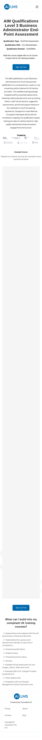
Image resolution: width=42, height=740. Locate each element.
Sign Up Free (21, 67)
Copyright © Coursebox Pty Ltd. (11, 725)
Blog (24, 715)
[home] (10, 7)
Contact (8, 715)
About (25, 708)
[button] (37, 7)
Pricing (7, 708)
